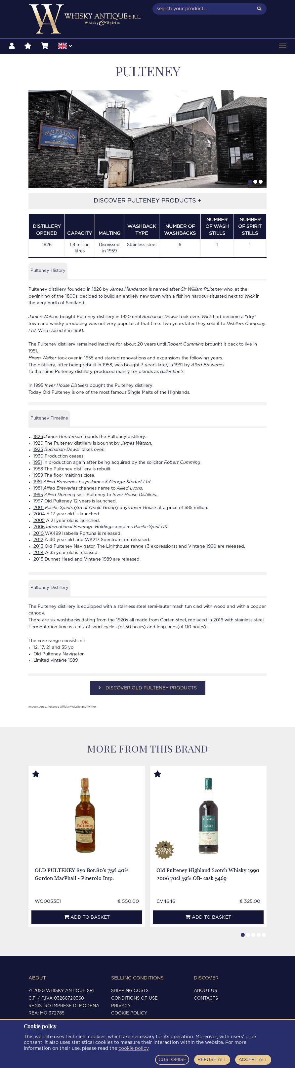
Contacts (206, 998)
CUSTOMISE (172, 1059)
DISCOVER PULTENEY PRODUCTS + (147, 201)
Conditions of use (134, 998)
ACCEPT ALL (253, 1059)
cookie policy (133, 1048)
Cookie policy (129, 1013)
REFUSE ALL (212, 1059)
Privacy (121, 1006)
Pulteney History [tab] (47, 271)
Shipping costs (129, 991)
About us (205, 991)
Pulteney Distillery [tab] (49, 588)
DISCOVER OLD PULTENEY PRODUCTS (148, 687)
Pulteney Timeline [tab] (49, 418)
